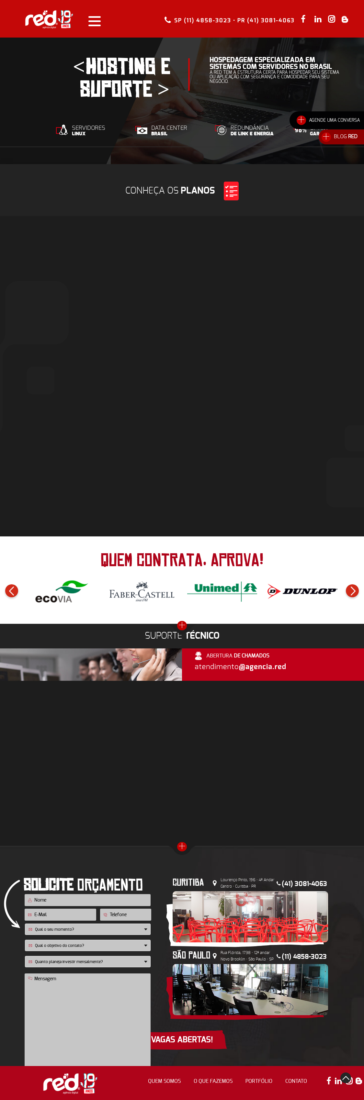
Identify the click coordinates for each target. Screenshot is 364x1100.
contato (296, 1081)
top (345, 1077)
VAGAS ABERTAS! (182, 1040)
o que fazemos (213, 1081)
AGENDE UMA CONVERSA (334, 120)
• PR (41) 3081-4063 (264, 20)
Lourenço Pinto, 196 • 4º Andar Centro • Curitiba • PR (247, 883)
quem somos (164, 1081)
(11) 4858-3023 (304, 957)
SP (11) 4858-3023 (202, 20)
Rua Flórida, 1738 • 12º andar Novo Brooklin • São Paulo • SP (247, 956)
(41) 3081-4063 (304, 884)
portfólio (258, 1081)
